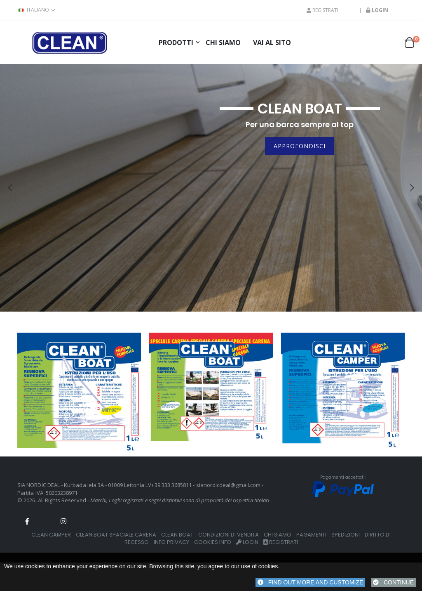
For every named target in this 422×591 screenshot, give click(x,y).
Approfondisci (300, 146)
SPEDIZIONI (345, 535)
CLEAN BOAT (177, 535)
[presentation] (10, 188)
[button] (412, 42)
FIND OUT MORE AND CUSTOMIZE (310, 582)
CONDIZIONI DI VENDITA (228, 535)
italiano (33, 10)
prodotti (176, 42)
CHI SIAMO (277, 535)
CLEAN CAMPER (51, 535)
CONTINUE (393, 582)
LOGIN (247, 542)
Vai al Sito (272, 42)
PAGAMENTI (311, 535)
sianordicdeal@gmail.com (228, 485)
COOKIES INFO (212, 542)
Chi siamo (223, 42)
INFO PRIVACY (171, 542)
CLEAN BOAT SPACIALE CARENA (116, 535)
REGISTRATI (322, 10)
